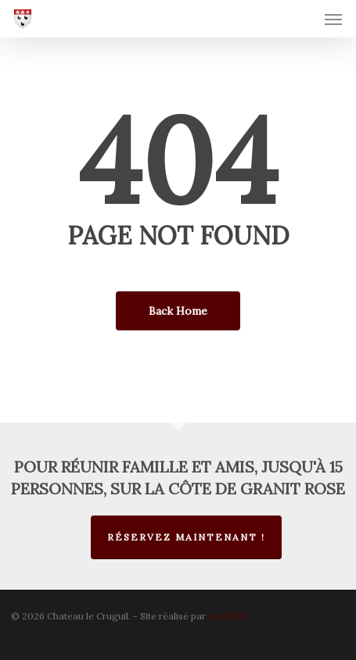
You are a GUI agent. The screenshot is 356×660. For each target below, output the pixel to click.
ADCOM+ (229, 616)
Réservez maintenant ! (186, 537)
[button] (333, 19)
